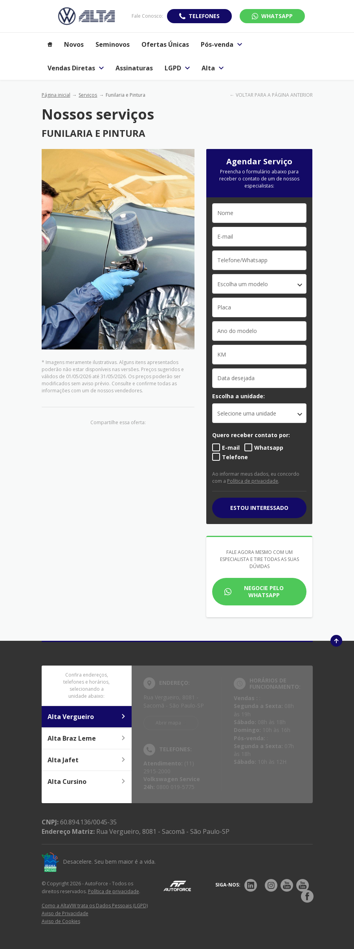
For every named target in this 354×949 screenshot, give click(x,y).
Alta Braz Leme (87, 738)
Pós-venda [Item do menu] (221, 44)
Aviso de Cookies (61, 921)
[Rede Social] (250, 885)
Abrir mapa (168, 722)
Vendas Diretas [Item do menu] (76, 68)
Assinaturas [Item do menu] (134, 68)
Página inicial (56, 95)
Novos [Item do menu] (74, 44)
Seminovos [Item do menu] (112, 44)
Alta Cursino (87, 781)
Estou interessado (259, 507)
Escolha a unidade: (238, 396)
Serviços (88, 95)
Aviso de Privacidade (65, 913)
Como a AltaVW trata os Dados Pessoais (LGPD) (95, 905)
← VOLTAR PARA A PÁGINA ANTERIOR (271, 95)
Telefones (204, 16)
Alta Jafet (87, 760)
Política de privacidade (252, 481)
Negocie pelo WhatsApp (264, 591)
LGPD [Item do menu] (177, 68)
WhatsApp (277, 16)
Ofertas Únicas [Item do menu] (165, 44)
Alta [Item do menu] (213, 68)
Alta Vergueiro (87, 716)
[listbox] (259, 413)
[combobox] (259, 284)
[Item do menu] (50, 44)
